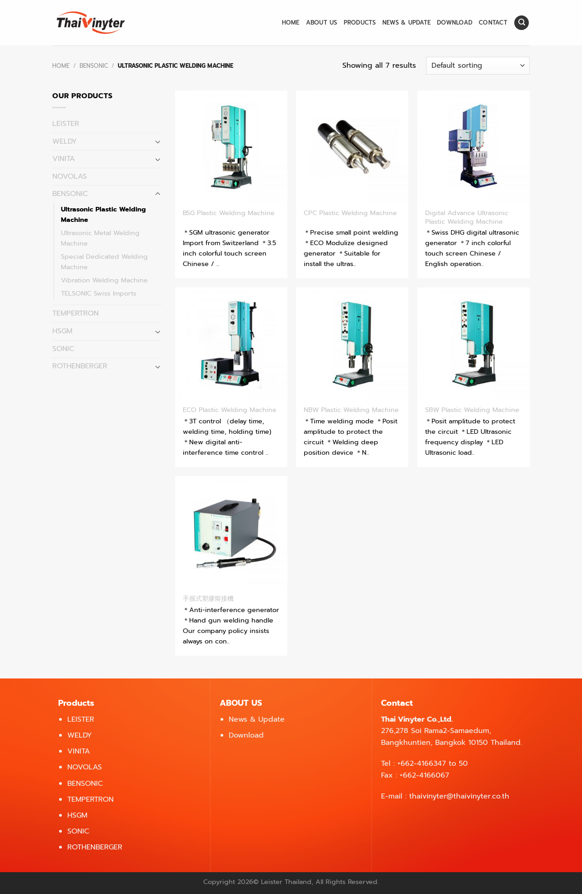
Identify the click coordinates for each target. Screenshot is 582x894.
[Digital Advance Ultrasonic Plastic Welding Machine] (473, 146)
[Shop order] (478, 66)
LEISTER (65, 123)
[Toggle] (157, 141)
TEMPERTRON (75, 313)
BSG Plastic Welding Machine (229, 213)
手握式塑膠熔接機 (208, 598)
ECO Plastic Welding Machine (229, 410)
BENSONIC (94, 65)
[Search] (521, 22)
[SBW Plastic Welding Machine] (473, 343)
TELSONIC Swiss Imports (98, 293)
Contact (493, 22)
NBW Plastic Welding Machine (351, 410)
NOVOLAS (69, 176)
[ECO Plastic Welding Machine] (231, 343)
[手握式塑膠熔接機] (231, 532)
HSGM (62, 331)
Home (291, 22)
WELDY (64, 141)
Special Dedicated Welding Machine (104, 261)
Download (454, 22)
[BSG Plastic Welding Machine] (231, 146)
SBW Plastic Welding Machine (472, 410)
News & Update (406, 22)
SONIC (63, 348)
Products (360, 22)
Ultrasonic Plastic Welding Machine (103, 214)
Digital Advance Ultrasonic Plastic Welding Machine (466, 217)
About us (321, 22)
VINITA (63, 158)
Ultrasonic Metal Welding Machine (100, 238)
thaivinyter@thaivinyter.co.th (459, 796)
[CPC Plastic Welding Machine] (352, 146)
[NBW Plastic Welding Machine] (352, 343)
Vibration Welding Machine (104, 280)
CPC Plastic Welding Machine (350, 213)
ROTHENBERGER (79, 366)
